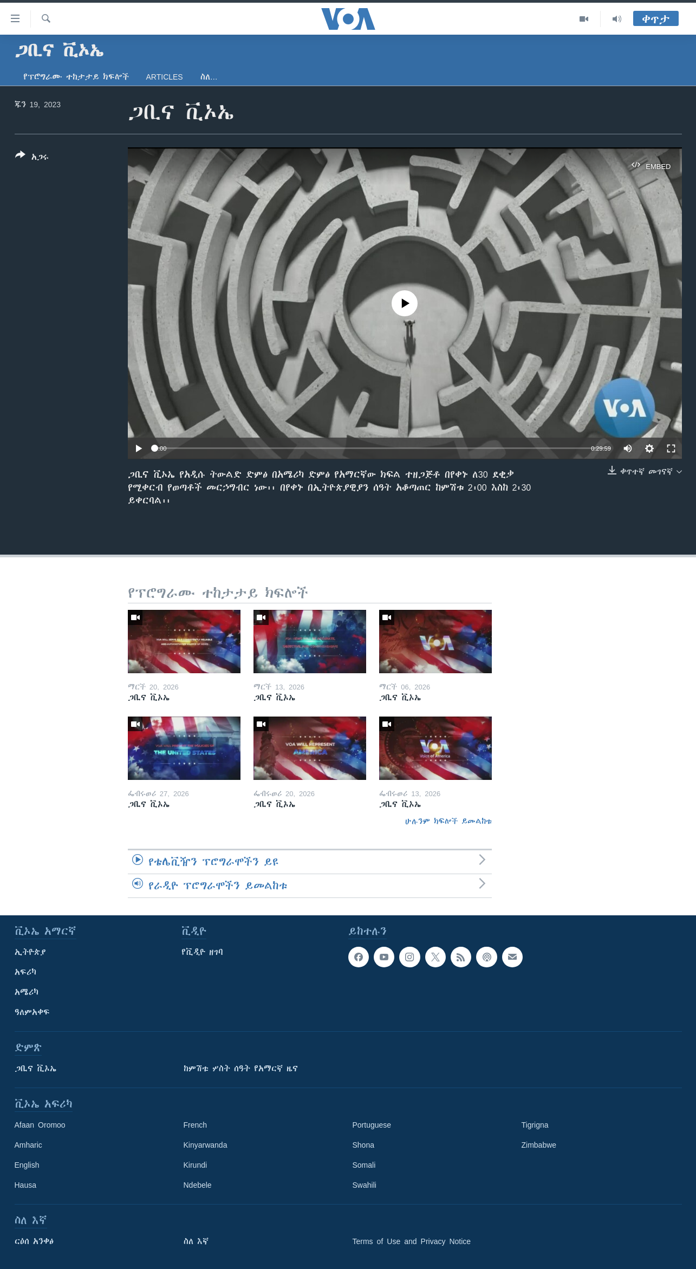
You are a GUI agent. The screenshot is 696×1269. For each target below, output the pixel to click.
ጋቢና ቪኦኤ (35, 1068)
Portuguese (372, 1125)
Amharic (28, 1145)
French (195, 1125)
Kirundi (195, 1165)
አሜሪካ (26, 992)
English (27, 1165)
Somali (364, 1165)
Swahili (364, 1185)
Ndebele (198, 1185)
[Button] (32, 158)
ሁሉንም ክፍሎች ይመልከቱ (448, 821)
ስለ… (209, 77)
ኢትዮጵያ (30, 952)
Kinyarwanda (205, 1145)
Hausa (25, 1185)
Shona (363, 1145)
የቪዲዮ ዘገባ (202, 952)
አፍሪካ (25, 972)
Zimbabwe (539, 1145)
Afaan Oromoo (40, 1125)
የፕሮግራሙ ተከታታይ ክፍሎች (76, 77)
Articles (164, 77)
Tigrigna (535, 1125)
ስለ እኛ (196, 1241)
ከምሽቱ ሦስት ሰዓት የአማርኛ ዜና (241, 1068)
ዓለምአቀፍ (32, 1012)
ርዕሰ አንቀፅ (34, 1241)
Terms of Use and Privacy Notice (412, 1241)
